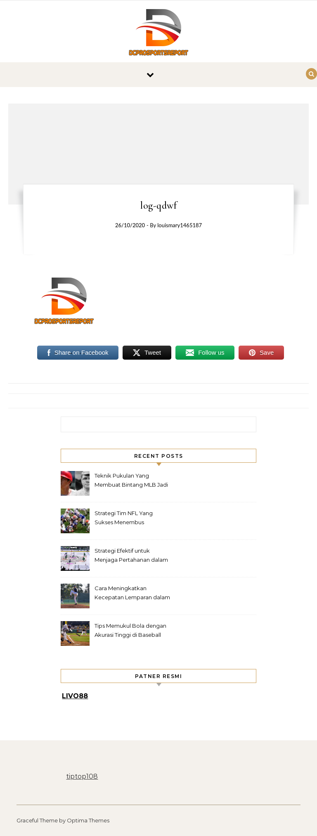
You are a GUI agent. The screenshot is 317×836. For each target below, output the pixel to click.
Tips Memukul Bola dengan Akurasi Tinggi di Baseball (130, 630)
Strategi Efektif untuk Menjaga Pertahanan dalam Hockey (131, 556)
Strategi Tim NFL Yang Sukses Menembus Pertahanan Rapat (124, 519)
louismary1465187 (179, 225)
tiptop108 (82, 776)
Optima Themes (88, 820)
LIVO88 (75, 696)
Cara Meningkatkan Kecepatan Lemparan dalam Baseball (132, 594)
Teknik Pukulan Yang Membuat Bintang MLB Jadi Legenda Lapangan (131, 481)
